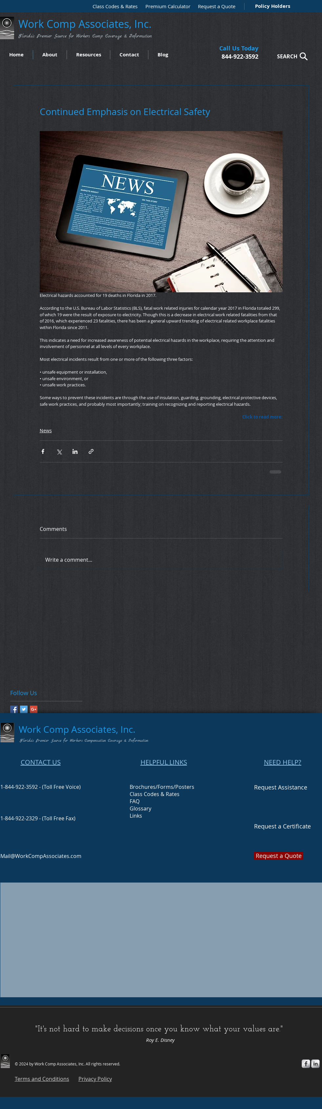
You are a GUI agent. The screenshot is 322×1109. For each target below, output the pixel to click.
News (46, 430)
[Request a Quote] (215, 6)
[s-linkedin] (315, 1064)
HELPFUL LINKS (163, 762)
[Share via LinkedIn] (75, 451)
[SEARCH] (290, 56)
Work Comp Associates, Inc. (86, 24)
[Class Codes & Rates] (113, 6)
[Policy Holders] (271, 6)
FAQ (135, 801)
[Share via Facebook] (43, 451)
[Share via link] (91, 451)
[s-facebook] (306, 1064)
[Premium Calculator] (165, 6)
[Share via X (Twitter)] (59, 451)
